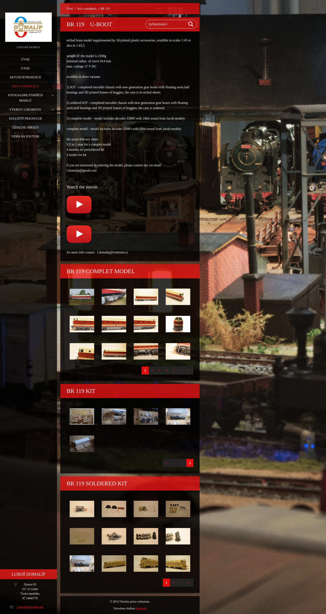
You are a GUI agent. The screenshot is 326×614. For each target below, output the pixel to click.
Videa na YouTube (25, 136)
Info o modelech (25, 86)
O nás (25, 68)
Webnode (141, 608)
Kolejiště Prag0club (25, 118)
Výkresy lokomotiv (25, 109)
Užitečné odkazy (25, 127)
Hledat (191, 24)
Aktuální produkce (25, 77)
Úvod (25, 59)
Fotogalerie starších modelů (25, 98)
